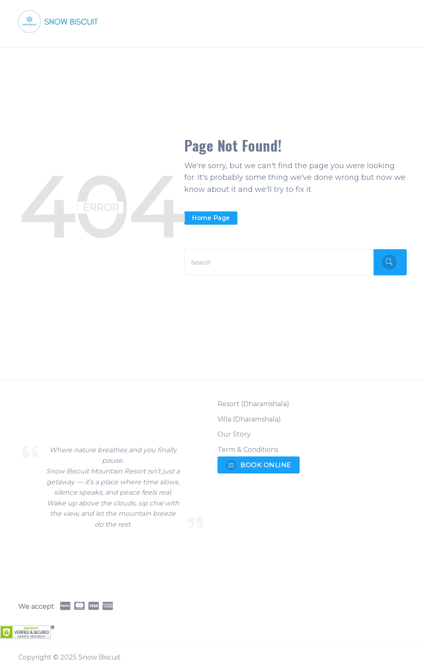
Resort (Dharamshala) (253, 404)
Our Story (234, 434)
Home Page (211, 218)
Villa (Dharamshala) (249, 419)
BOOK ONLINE (258, 465)
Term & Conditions (247, 450)
